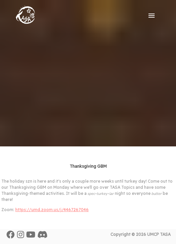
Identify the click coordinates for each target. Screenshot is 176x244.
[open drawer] (151, 15)
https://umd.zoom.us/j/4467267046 (52, 209)
